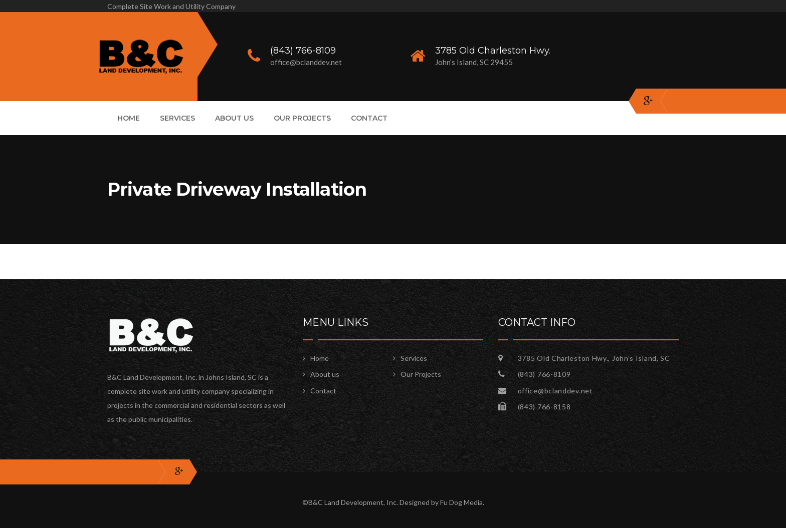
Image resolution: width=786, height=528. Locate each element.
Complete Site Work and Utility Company (171, 6)
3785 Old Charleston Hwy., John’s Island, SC (594, 358)
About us (234, 118)
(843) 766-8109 (303, 50)
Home (128, 118)
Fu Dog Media (461, 502)
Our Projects (302, 118)
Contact (369, 118)
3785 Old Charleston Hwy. (492, 50)
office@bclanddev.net (555, 390)
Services (177, 118)
